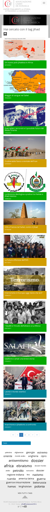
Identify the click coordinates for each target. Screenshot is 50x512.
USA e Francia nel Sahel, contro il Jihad (21, 227)
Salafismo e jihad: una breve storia (19, 358)
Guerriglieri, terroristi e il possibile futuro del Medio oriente (24, 129)
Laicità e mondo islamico (15, 391)
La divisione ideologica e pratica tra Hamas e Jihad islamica (24, 195)
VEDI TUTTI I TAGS (25, 493)
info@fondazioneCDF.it (28, 504)
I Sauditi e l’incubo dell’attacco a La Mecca (22, 326)
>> (37, 435)
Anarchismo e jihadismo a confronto (20, 424)
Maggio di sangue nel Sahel (17, 95)
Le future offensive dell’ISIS (16, 260)
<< (13, 435)
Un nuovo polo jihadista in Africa (19, 62)
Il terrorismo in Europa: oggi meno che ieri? (23, 293)
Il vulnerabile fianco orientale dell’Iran (21, 161)
